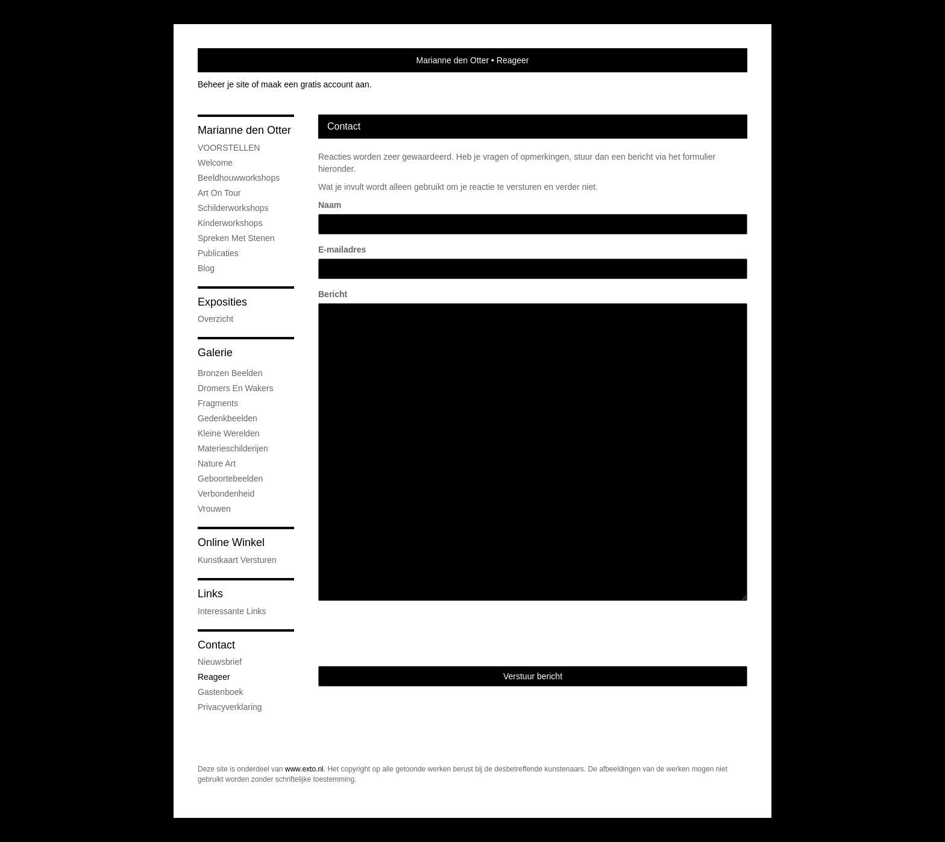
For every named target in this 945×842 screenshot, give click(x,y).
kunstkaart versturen (237, 560)
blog (206, 268)
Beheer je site (224, 84)
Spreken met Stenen (236, 238)
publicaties (218, 253)
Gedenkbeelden (227, 418)
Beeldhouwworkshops (239, 178)
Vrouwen (214, 509)
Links (210, 594)
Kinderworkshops (230, 223)
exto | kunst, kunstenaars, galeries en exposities (232, 60)
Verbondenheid (226, 493)
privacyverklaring (230, 707)
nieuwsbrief (220, 662)
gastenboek (220, 692)
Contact (216, 645)
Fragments (218, 403)
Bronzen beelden (230, 373)
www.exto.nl (304, 769)
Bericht (332, 294)
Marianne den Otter (452, 60)
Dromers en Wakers (236, 388)
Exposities (222, 302)
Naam (329, 205)
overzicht (215, 319)
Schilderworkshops (233, 208)
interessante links (232, 611)
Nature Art (217, 463)
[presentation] (409, 633)
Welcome (215, 163)
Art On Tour (219, 193)
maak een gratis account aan (315, 84)
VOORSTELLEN (229, 147)
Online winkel (231, 542)
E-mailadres (342, 249)
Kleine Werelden (228, 433)
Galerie (215, 353)
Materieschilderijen (233, 448)
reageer (214, 677)
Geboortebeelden (230, 478)
